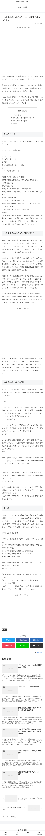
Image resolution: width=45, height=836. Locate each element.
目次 (19, 111)
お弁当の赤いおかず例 (19, 121)
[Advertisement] (22, 51)
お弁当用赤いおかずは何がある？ (23, 118)
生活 (4, 629)
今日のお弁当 (16, 115)
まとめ (14, 124)
